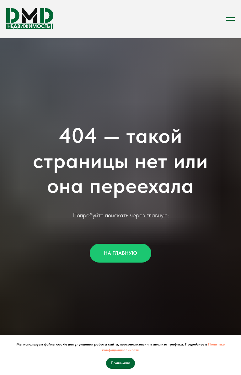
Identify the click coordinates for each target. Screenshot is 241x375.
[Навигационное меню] (230, 19)
